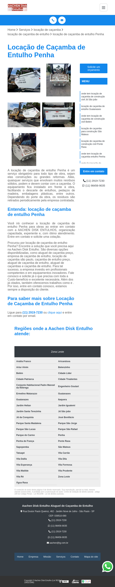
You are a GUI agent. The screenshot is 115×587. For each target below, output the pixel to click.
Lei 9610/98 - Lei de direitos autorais (49, 494)
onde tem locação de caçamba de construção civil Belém (93, 121)
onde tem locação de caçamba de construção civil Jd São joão (93, 97)
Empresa (33, 556)
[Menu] (103, 7)
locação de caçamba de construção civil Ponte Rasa (93, 149)
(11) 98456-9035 (93, 191)
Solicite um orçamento (93, 69)
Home (20, 556)
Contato (75, 556)
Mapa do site (91, 556)
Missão (47, 556)
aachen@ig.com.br (57, 543)
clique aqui (55, 312)
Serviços (60, 556)
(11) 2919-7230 (32, 312)
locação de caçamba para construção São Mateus (91, 135)
